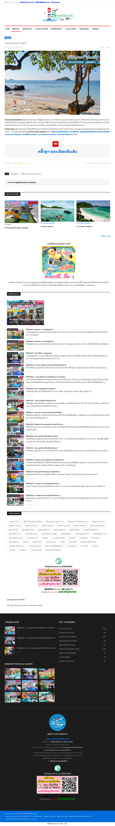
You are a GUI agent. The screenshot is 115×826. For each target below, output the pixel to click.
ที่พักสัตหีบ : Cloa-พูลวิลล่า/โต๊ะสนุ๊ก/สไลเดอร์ (41, 448)
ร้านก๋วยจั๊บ (72, 538)
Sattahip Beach (49, 223)
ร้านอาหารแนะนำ (51, 542)
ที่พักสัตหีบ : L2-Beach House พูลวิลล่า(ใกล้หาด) (43, 483)
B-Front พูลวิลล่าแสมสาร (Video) (16, 228)
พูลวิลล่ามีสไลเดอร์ (59, 530)
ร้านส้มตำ (25, 542)
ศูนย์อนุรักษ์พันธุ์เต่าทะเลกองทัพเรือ (95, 131)
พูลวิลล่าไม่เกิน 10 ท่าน (82, 534)
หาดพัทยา (95, 546)
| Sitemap (55, 2)
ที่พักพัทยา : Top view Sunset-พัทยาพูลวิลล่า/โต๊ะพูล (44, 412)
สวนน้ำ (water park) (34, 546)
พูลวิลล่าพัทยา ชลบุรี (12, 412)
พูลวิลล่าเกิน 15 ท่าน (15, 534)
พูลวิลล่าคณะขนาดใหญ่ (97, 526)
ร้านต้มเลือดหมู (13, 542)
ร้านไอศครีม (72, 542)
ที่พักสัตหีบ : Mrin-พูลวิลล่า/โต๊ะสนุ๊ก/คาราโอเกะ (42, 436)
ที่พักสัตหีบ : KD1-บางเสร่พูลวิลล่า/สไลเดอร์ (40, 389)
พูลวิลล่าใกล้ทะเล (66, 534)
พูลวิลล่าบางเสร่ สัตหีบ (12, 329)
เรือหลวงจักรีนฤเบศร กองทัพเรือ (65, 131)
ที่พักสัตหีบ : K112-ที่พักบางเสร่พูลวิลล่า (39, 353)
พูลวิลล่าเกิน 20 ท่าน (31, 534)
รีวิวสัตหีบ (45, 538)
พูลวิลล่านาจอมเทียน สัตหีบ (20, 303)
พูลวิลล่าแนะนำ (27, 29)
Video (8, 37)
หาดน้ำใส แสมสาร (30, 134)
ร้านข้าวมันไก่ (96, 538)
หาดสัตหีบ (12, 550)
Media (108, 48)
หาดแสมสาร (15, 174)
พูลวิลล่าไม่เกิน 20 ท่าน (16, 538)
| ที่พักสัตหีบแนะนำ (42, 2)
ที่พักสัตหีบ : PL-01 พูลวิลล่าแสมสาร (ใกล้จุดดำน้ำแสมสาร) (36, 638)
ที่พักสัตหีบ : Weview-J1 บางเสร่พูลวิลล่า (39, 329)
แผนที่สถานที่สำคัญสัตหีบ (53, 550)
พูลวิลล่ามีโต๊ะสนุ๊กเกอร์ (91, 530)
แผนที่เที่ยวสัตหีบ (56, 29)
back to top (105, 235)
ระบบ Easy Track (32, 538)
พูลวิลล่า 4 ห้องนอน (31, 526)
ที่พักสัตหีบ (15, 29)
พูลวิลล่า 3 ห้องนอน (15, 526)
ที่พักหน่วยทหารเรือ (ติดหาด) (55, 521)
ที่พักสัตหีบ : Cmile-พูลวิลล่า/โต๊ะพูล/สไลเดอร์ (27, 319)
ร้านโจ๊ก (62, 542)
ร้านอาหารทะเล (37, 542)
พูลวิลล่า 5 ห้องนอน (47, 526)
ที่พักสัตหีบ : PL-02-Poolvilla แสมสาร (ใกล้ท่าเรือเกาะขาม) (36, 648)
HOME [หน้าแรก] (27, 2)
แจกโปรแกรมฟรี (36, 550)
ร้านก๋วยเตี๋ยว (83, 538)
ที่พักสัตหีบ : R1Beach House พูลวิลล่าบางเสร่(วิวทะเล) (44, 424)
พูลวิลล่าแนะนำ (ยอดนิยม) (14, 816)
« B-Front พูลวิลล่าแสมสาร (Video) (21, 182)
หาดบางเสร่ (84, 546)
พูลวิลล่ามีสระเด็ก (44, 530)
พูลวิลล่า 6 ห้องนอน (64, 526)
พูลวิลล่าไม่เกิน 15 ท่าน (99, 534)
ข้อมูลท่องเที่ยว (84, 29)
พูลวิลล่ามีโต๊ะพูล (74, 530)
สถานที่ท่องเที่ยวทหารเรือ (88, 542)
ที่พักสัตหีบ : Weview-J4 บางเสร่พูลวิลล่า (39, 341)
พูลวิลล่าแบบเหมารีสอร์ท (49, 534)
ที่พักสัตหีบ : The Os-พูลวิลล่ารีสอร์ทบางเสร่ (41, 400)
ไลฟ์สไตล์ (95, 29)
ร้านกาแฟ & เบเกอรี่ (58, 538)
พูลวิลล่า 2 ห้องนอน (98, 521)
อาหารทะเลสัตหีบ (70, 29)
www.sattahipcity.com (57, 738)
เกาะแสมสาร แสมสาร (48, 134)
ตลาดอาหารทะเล (14, 521)
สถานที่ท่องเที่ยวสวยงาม (16, 546)
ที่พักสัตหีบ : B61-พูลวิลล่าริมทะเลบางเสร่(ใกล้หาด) (43, 472)
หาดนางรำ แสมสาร (13, 134)
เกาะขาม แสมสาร (47, 226)
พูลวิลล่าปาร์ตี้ (13, 530)
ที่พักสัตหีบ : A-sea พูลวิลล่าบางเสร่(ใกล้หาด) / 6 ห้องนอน (45, 377)
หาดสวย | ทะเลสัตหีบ (41, 29)
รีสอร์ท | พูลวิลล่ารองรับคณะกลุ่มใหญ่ (17, 819)
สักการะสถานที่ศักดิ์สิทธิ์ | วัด (54, 546)
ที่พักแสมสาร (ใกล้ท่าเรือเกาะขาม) (31, 174)
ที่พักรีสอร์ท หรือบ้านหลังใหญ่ (32, 521)
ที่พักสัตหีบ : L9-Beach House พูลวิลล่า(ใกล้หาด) (43, 495)
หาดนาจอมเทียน (72, 546)
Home (8, 29)
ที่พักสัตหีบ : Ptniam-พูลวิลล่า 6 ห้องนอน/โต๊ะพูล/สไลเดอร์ (46, 365)
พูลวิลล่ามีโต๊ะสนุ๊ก (62, 816)
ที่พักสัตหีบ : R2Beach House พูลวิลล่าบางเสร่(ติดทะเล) (45, 460)
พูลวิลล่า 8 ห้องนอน (80, 526)
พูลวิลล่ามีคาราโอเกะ (28, 530)
